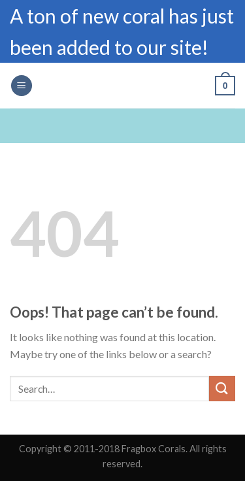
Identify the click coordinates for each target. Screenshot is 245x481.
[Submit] (222, 388)
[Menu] (21, 86)
